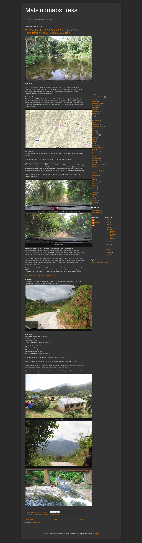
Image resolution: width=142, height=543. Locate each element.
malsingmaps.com (97, 212)
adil (95, 225)
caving (94, 109)
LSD (93, 162)
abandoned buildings (98, 97)
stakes (94, 194)
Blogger (96, 533)
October (111, 242)
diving (94, 122)
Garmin (94, 137)
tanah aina (95, 196)
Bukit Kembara (96, 105)
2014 (108, 252)
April (110, 247)
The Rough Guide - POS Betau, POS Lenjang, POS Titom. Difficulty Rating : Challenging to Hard (51, 31)
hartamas (95, 154)
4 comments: (44, 512)
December (112, 229)
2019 (108, 222)
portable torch (96, 181)
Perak (94, 177)
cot (93, 116)
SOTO (94, 192)
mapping (54, 514)
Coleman (94, 114)
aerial (93, 99)
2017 (108, 225)
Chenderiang (96, 111)
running (94, 190)
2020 (108, 220)
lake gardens (96, 160)
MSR (93, 173)
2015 (108, 250)
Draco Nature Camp (98, 126)
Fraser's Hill (95, 135)
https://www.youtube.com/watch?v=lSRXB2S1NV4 (40, 275)
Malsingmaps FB (97, 210)
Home (55, 519)
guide (50, 514)
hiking (94, 156)
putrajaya (94, 183)
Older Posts (81, 519)
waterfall (94, 202)
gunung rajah (96, 152)
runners (94, 188)
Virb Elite (94, 200)
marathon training (97, 171)
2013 (108, 254)
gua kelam (95, 145)
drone (94, 128)
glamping (46, 514)
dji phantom (95, 124)
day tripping (40, 514)
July (110, 244)
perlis (93, 179)
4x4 (31, 514)
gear (93, 139)
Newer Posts (29, 519)
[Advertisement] (104, 57)
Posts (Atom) (36, 522)
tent (93, 198)
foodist (94, 133)
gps (93, 143)
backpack (95, 101)
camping (34, 514)
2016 (108, 227)
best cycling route (97, 103)
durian (94, 131)
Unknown (97, 220)
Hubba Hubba (96, 158)
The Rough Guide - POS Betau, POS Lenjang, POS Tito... (113, 235)
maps (58, 514)
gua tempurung (96, 147)
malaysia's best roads (98, 164)
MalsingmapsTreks (51, 10)
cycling (94, 118)
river (62, 514)
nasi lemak (95, 175)
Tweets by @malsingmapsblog (99, 262)
